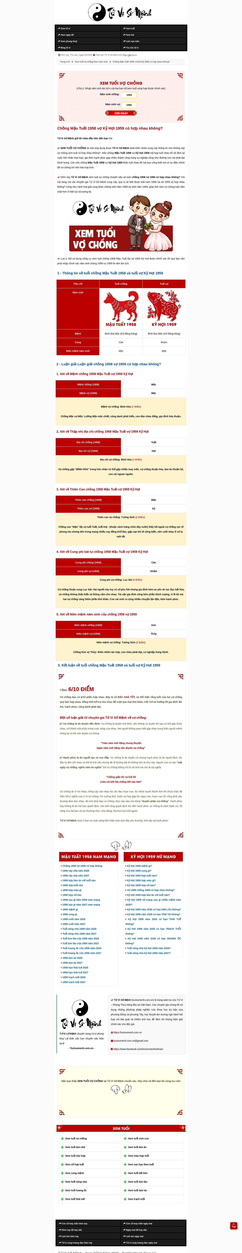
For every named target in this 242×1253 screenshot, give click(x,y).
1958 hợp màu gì (71, 890)
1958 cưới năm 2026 (73, 919)
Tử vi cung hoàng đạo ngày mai (140, 1243)
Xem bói (128, 35)
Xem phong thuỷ (67, 41)
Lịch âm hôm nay (69, 1236)
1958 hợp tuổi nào (72, 885)
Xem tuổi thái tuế (75, 1199)
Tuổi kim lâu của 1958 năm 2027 (80, 943)
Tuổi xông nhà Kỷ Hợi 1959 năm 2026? (148, 948)
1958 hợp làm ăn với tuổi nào (78, 880)
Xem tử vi (64, 28)
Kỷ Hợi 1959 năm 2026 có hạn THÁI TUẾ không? (153, 921)
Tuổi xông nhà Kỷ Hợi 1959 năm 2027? (148, 953)
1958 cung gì (69, 914)
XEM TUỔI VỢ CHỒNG (73, 148)
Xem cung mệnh (74, 1173)
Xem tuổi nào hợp (75, 1155)
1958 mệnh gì (69, 909)
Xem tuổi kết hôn (137, 1173)
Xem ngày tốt (66, 35)
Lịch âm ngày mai (133, 1236)
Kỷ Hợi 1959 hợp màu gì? (140, 880)
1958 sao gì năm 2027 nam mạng (80, 904)
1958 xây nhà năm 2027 (75, 875)
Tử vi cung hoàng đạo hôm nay (75, 1243)
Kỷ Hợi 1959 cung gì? (138, 870)
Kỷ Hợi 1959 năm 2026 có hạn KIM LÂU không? (153, 909)
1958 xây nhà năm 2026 (75, 870)
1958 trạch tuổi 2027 (73, 982)
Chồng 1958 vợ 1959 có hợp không (81, 866)
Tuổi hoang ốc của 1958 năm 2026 (81, 948)
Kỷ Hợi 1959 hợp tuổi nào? (141, 875)
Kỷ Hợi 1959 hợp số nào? (140, 885)
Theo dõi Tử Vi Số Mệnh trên (116, 55)
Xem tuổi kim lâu (137, 1181)
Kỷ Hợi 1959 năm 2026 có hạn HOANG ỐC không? (153, 941)
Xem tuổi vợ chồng (76, 1138)
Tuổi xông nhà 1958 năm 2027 (78, 933)
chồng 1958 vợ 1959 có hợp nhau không (155, 177)
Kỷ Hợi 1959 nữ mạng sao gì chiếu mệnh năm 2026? (153, 902)
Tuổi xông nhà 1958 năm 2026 (78, 928)
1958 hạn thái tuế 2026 (74, 967)
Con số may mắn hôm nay (73, 1223)
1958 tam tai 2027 (71, 962)
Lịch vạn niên (131, 41)
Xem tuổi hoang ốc (76, 1190)
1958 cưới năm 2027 (73, 924)
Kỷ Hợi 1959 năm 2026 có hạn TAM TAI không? (152, 914)
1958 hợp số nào (71, 895)
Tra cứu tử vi (130, 48)
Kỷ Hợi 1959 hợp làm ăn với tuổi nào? (147, 895)
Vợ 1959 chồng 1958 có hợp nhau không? (150, 890)
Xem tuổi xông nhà (76, 1181)
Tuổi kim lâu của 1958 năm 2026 (80, 938)
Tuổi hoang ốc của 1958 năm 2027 (81, 953)
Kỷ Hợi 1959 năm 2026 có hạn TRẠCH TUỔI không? (153, 931)
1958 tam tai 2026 (71, 958)
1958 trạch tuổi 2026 (73, 977)
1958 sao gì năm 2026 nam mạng (80, 899)
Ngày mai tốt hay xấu (135, 1230)
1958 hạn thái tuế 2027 (74, 972)
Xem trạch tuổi (136, 1199)
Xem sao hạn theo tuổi (141, 1164)
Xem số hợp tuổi (74, 1164)
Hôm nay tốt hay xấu (70, 1230)
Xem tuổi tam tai (137, 1190)
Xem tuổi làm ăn (137, 1147)
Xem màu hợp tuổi (138, 1155)
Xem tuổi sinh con (138, 1138)
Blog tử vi (64, 48)
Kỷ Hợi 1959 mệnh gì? (138, 866)
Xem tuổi (129, 28)
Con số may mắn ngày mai (137, 1223)
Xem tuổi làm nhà (75, 1147)
